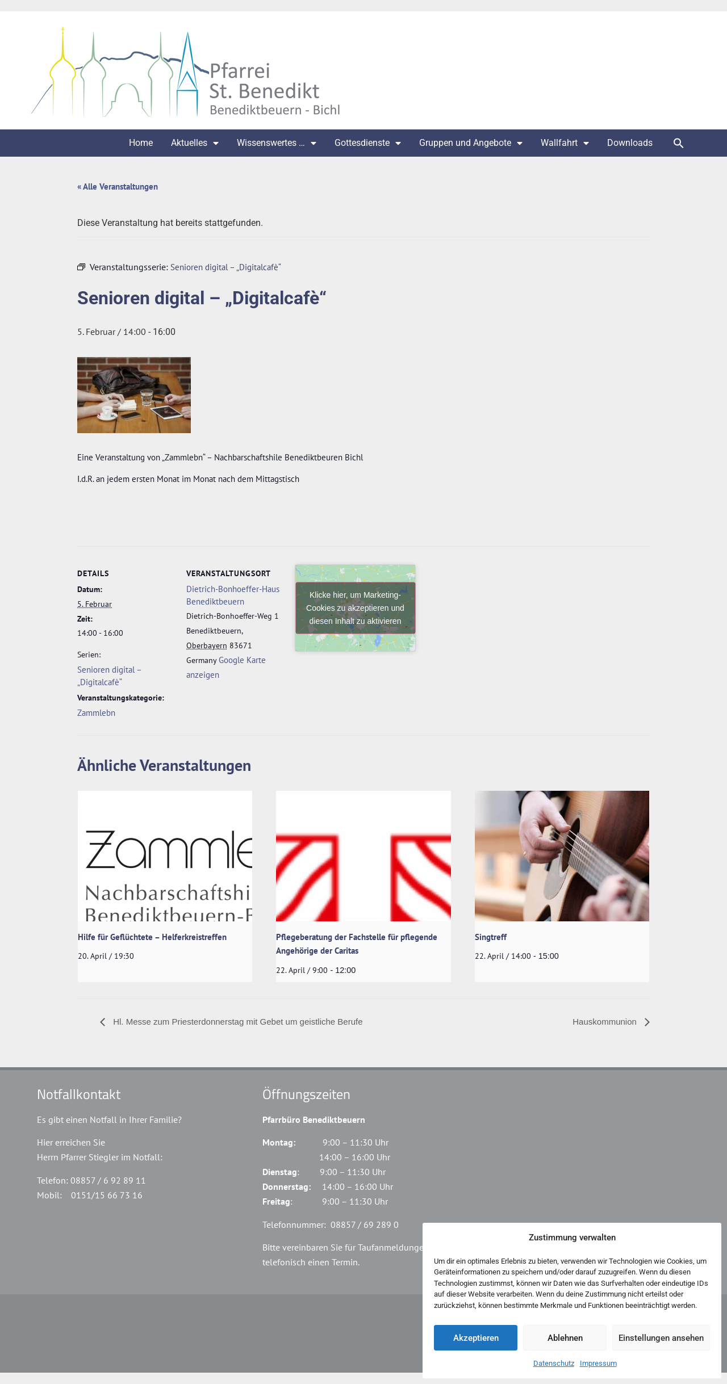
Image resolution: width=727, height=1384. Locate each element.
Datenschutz (553, 1363)
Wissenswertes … (276, 143)
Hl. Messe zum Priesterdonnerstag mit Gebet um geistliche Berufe (237, 1021)
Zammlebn (96, 712)
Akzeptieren (476, 1338)
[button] (679, 143)
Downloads (630, 142)
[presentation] (165, 856)
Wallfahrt (565, 143)
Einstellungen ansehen (661, 1338)
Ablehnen (565, 1338)
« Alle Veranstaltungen (117, 186)
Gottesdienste (368, 143)
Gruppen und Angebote (471, 143)
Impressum (598, 1363)
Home (141, 142)
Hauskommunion (606, 1021)
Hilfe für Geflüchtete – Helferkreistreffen (152, 937)
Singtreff (491, 937)
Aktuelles (195, 143)
